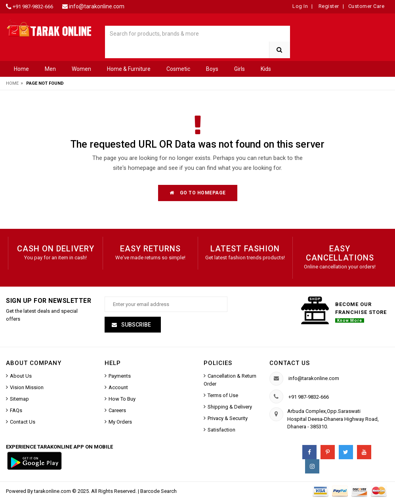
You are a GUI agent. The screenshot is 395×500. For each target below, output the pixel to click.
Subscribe (135, 324)
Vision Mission (27, 387)
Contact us (289, 363)
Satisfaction (221, 430)
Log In (300, 6)
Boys (212, 69)
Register (328, 6)
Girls (239, 69)
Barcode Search (158, 491)
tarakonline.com (53, 491)
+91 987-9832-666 (33, 7)
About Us (21, 376)
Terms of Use (223, 395)
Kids (266, 69)
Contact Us (22, 422)
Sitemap (19, 399)
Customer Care (366, 6)
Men (50, 69)
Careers (117, 410)
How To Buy (122, 399)
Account (118, 387)
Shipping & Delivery (230, 407)
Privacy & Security (228, 418)
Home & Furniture (129, 69)
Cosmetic (178, 69)
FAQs (16, 410)
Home (21, 69)
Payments (120, 376)
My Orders (120, 422)
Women (81, 69)
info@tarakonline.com (96, 6)
